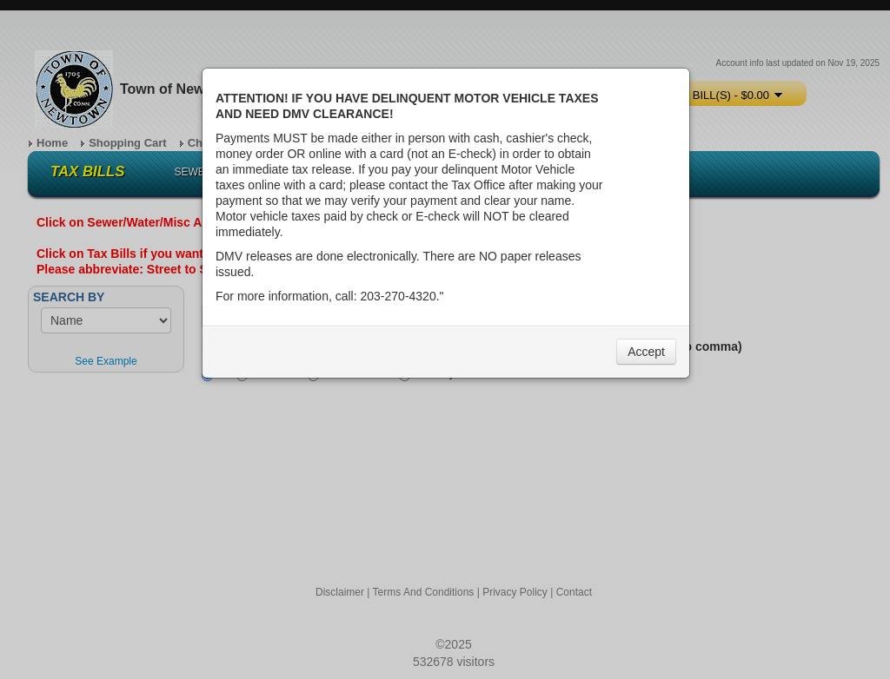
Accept (646, 352)
